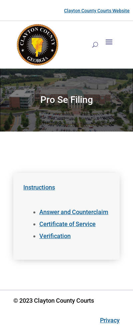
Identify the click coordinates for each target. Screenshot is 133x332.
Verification (55, 235)
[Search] (95, 44)
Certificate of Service (67, 223)
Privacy (110, 320)
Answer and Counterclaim (73, 211)
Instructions (39, 187)
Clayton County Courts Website (97, 10)
